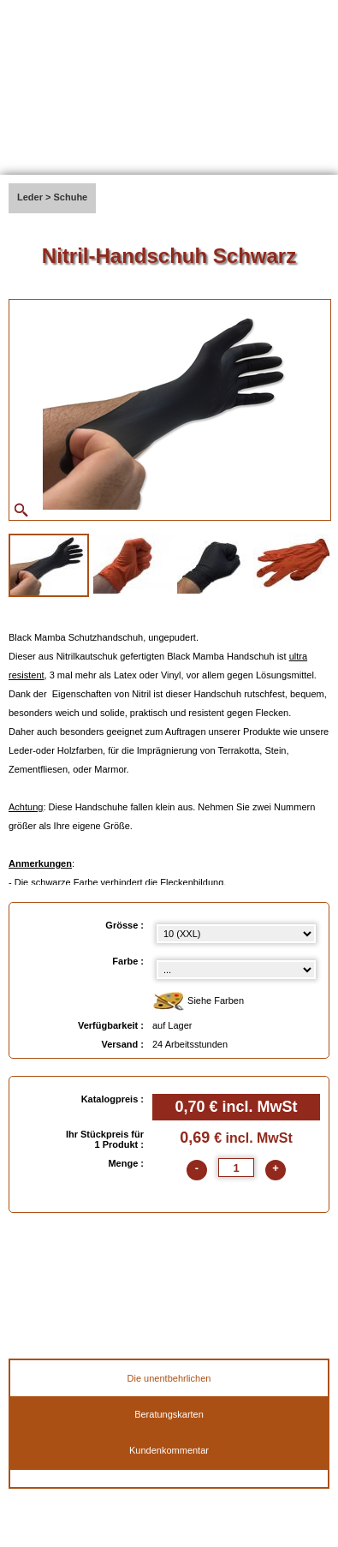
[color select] (236, 969)
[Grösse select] (236, 933)
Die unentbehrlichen (169, 1378)
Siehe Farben (198, 1002)
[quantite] (236, 1167)
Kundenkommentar (169, 1450)
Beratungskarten (169, 1414)
